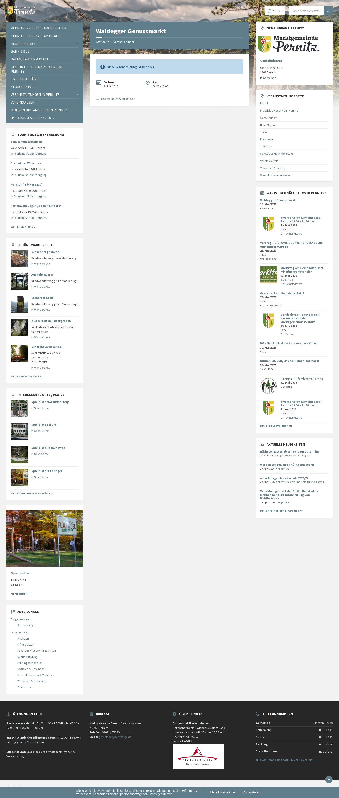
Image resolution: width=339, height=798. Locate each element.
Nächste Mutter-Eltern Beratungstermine (290, 451)
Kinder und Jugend (299, 455)
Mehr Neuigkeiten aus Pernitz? (281, 511)
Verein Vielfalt (269, 161)
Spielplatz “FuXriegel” (47, 471)
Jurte (263, 132)
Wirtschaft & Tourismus (32, 681)
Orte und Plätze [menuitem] (25, 79)
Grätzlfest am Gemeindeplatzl (282, 293)
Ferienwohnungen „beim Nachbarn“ (36, 206)
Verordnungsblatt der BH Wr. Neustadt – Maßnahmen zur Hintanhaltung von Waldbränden (289, 495)
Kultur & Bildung (27, 657)
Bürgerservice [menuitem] (23, 44)
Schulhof (265, 146)
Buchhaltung (25, 625)
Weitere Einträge (23, 226)
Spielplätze (41, 408)
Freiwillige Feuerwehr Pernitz (279, 110)
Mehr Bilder (19, 593)
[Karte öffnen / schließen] (275, 10)
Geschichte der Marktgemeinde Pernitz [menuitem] (38, 69)
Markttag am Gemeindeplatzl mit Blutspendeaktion (302, 269)
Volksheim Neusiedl (272, 168)
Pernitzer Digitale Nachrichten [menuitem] (39, 28)
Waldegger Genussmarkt (278, 200)
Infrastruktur (25, 644)
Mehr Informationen (223, 792)
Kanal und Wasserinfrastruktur (36, 650)
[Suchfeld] (311, 10)
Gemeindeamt (271, 61)
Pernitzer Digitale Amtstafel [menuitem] (36, 36)
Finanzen (23, 638)
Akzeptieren (251, 792)
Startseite (102, 42)
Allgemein (282, 455)
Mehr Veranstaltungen (276, 426)
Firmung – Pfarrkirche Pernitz (302, 379)
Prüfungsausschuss (30, 663)
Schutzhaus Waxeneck (26, 142)
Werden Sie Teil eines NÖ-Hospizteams (287, 465)
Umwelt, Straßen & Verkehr (34, 675)
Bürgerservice (20, 619)
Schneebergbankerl (45, 252)
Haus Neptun (268, 125)
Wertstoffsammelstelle (275, 175)
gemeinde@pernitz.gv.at (115, 737)
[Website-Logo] (21, 13)
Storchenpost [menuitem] (23, 87)
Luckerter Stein (42, 298)
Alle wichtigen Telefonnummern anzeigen (284, 760)
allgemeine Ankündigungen (117, 99)
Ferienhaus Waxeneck (26, 163)
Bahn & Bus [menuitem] (20, 51)
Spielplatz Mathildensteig (50, 402)
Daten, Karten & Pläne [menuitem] (30, 59)
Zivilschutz (24, 687)
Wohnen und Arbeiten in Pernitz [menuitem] (39, 110)
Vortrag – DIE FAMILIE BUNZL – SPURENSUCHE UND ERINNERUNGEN (291, 244)
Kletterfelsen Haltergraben (51, 321)
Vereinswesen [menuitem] (23, 102)
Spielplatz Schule (43, 425)
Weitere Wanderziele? (26, 376)
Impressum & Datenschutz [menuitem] (33, 117)
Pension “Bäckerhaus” (27, 184)
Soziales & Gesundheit (31, 669)
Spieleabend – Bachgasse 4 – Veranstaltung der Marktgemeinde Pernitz (301, 318)
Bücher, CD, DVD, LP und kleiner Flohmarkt (290, 361)
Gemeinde (269, 78)
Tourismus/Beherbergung (30, 153)
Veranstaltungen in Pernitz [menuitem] (35, 94)
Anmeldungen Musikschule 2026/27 (284, 478)
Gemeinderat (19, 632)
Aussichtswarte (42, 275)
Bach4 (264, 103)
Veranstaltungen (124, 42)
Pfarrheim (266, 139)
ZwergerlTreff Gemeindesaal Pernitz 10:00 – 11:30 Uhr (301, 219)
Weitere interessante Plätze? (31, 493)
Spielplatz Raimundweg (48, 448)
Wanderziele (42, 264)
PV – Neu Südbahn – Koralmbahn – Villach (289, 343)
